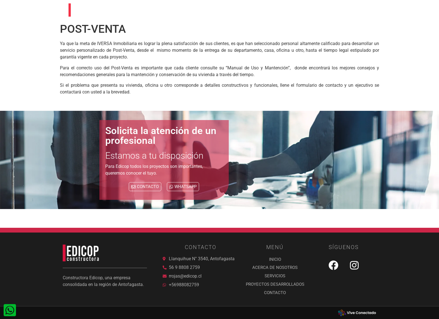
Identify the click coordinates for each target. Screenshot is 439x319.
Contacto (359, 10)
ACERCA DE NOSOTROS (208, 10)
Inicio (167, 10)
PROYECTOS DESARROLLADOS (306, 10)
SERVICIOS (253, 10)
